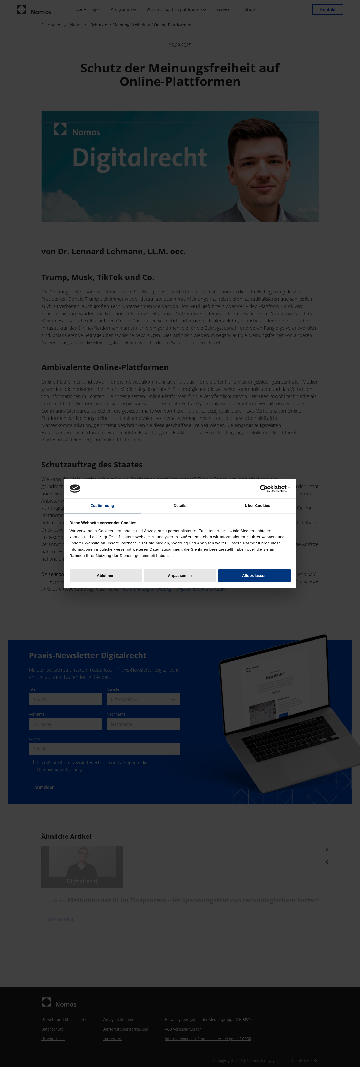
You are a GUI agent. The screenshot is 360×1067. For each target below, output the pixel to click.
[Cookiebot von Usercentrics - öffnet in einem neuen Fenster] (268, 488)
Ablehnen (105, 575)
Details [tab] (180, 506)
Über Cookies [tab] (257, 506)
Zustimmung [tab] (102, 506)
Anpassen (180, 575)
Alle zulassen (254, 575)
